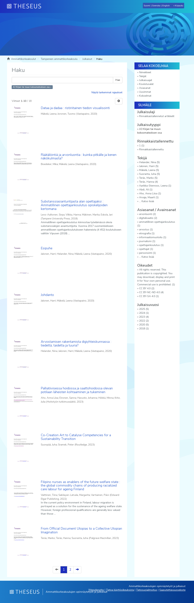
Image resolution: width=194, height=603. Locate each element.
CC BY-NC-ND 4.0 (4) (151, 292)
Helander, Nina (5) (149, 162)
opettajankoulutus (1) (151, 245)
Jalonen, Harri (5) (148, 166)
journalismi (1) (147, 241)
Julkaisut (87, 59)
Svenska (156, 5)
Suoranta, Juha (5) (149, 174)
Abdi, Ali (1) (145, 189)
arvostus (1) (146, 229)
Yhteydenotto (96, 590)
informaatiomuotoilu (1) (152, 237)
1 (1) (141, 145)
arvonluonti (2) (147, 214)
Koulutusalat (146, 84)
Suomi (147, 5)
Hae (117, 80)
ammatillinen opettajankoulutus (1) (156, 223)
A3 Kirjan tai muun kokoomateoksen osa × (32, 87)
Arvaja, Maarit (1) (149, 197)
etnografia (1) (146, 233)
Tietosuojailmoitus (146, 590)
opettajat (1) (146, 249)
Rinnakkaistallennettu (151, 149)
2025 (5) (144, 309)
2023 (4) (144, 317)
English (166, 5)
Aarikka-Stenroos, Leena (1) (155, 185)
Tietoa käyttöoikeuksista (120, 590)
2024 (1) (144, 313)
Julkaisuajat (145, 80)
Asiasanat (144, 88)
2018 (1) (144, 328)
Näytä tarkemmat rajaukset (106, 92)
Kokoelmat (145, 96)
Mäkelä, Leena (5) (149, 170)
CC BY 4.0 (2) (146, 288)
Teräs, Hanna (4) (148, 182)
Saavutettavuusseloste (172, 590)
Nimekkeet (145, 72)
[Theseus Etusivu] (25, 6)
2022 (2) (144, 320)
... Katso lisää (146, 201)
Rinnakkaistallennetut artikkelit (156, 116)
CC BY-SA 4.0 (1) (149, 296)
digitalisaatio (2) (148, 218)
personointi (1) (147, 253)
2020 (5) (144, 324)
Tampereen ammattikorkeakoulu (59, 59)
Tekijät (142, 76)
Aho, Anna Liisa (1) (150, 193)
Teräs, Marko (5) (148, 178)
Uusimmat (145, 92)
